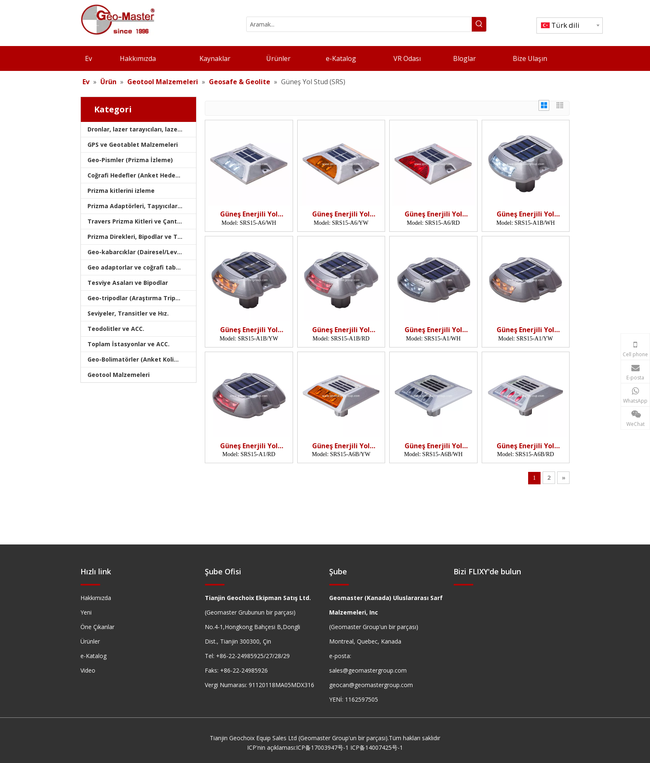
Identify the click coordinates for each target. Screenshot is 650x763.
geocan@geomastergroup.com (371, 685)
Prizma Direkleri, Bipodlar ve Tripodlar (141, 237)
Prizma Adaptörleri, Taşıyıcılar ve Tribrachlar (141, 206)
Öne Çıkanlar (97, 627)
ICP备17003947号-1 (322, 747)
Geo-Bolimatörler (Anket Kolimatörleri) (141, 359)
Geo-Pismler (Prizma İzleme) (130, 160)
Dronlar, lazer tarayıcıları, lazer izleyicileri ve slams (141, 129)
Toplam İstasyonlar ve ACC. (128, 344)
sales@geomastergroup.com (368, 670)
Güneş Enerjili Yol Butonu (249, 214)
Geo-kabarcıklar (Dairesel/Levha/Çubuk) (141, 252)
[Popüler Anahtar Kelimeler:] (479, 24)
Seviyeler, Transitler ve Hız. (128, 313)
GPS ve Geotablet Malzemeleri (132, 144)
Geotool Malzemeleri (118, 375)
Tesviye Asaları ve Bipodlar (127, 283)
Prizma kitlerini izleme (121, 190)
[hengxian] (90, 584)
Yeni (86, 612)
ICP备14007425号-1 (376, 747)
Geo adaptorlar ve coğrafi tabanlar (139, 267)
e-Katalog (93, 656)
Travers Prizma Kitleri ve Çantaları (138, 221)
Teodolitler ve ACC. (115, 329)
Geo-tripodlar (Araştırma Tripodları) (140, 298)
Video (87, 670)
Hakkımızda (95, 598)
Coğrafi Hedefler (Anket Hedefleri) (138, 175)
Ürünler (90, 641)
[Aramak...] (359, 24)
